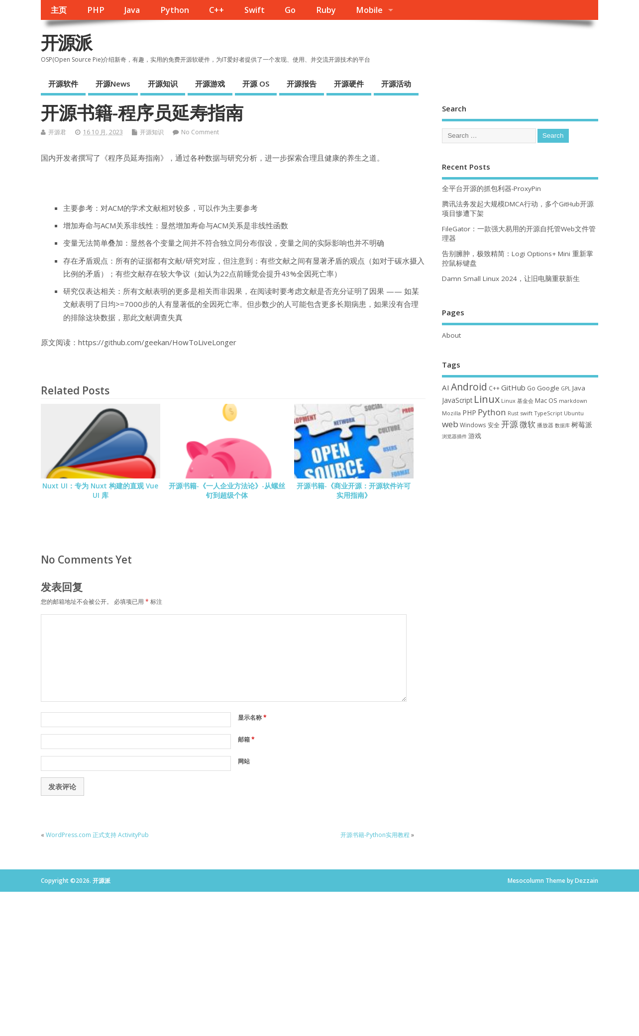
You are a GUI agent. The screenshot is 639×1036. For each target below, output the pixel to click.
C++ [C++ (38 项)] (494, 388)
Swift (254, 9)
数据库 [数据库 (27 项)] (562, 425)
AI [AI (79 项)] (445, 387)
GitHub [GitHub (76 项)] (513, 387)
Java (132, 9)
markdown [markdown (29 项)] (573, 400)
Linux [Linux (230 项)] (487, 399)
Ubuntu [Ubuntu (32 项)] (574, 413)
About (451, 335)
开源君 (57, 132)
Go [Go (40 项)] (531, 388)
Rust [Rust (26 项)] (513, 413)
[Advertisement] (520, 522)
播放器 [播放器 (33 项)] (545, 425)
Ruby (326, 9)
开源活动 (396, 84)
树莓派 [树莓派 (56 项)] (581, 424)
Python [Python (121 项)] (492, 412)
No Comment (200, 132)
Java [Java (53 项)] (578, 387)
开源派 (66, 42)
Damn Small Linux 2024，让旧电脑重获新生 (511, 278)
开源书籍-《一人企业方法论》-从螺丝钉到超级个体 (227, 490)
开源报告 (302, 84)
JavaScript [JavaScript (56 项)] (457, 400)
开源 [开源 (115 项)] (509, 424)
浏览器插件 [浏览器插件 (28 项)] (454, 436)
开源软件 (63, 84)
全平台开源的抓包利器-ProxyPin (491, 188)
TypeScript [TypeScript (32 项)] (548, 413)
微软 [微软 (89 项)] (527, 424)
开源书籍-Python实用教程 (375, 835)
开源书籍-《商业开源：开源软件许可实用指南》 (354, 490)
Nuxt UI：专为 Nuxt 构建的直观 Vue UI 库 (100, 490)
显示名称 (252, 717)
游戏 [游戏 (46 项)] (474, 436)
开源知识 (163, 84)
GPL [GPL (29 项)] (566, 388)
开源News (113, 84)
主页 (59, 9)
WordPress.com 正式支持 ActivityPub (97, 835)
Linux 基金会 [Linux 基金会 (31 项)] (517, 400)
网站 (244, 761)
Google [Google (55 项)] (548, 387)
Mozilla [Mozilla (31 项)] (451, 413)
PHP (96, 9)
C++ (216, 9)
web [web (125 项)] (450, 424)
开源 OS (255, 84)
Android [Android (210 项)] (469, 386)
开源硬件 (349, 84)
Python (174, 9)
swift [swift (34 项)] (526, 413)
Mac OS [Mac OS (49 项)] (546, 400)
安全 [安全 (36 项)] (494, 425)
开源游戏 (210, 84)
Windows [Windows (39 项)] (473, 425)
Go (290, 9)
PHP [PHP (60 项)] (469, 412)
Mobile (369, 9)
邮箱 (246, 739)
